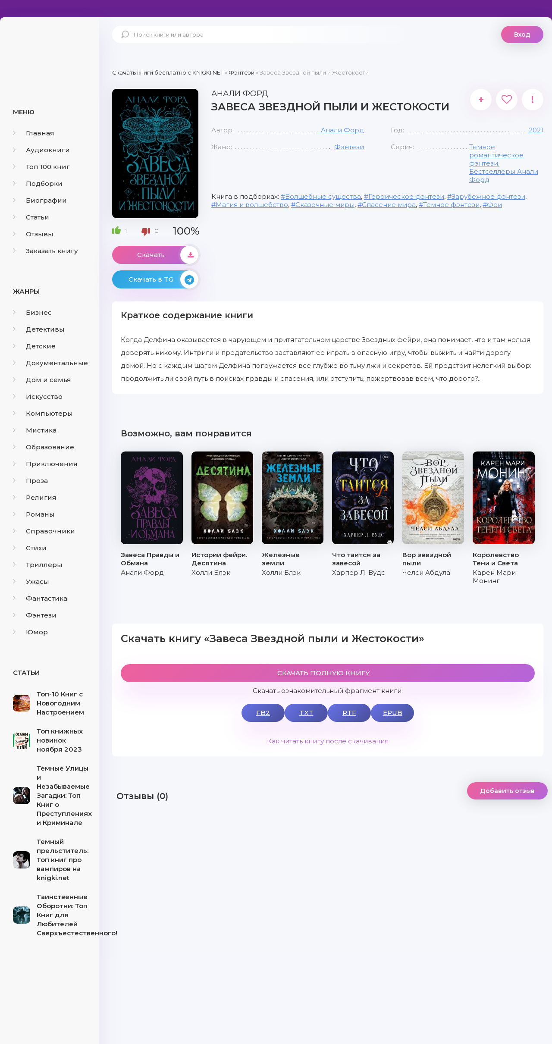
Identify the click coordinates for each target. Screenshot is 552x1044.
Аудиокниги (41, 150)
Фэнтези (34, 615)
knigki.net (49, 49)
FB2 (263, 713)
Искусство (38, 396)
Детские (34, 346)
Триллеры (38, 565)
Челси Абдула (426, 572)
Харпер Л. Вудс (358, 572)
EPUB (392, 713)
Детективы (39, 329)
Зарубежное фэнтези (488, 196)
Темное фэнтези (451, 205)
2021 (536, 130)
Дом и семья (42, 380)
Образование (43, 447)
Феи (494, 205)
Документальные (50, 363)
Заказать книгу (45, 251)
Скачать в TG (163, 279)
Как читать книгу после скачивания (328, 741)
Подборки (38, 183)
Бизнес (32, 312)
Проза (30, 481)
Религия (34, 497)
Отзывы (33, 234)
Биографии (40, 200)
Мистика (34, 430)
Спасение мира (389, 205)
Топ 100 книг (41, 167)
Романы (34, 514)
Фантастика (40, 598)
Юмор (30, 632)
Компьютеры (43, 413)
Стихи (30, 548)
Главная (33, 133)
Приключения (45, 464)
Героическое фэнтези (406, 196)
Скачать (167, 255)
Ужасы (31, 581)
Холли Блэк (210, 572)
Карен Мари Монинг (494, 576)
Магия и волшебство (252, 205)
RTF (349, 713)
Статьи (31, 217)
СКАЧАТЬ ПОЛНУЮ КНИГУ (323, 673)
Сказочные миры (324, 205)
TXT (306, 713)
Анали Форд (342, 130)
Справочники (44, 531)
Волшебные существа (323, 196)
